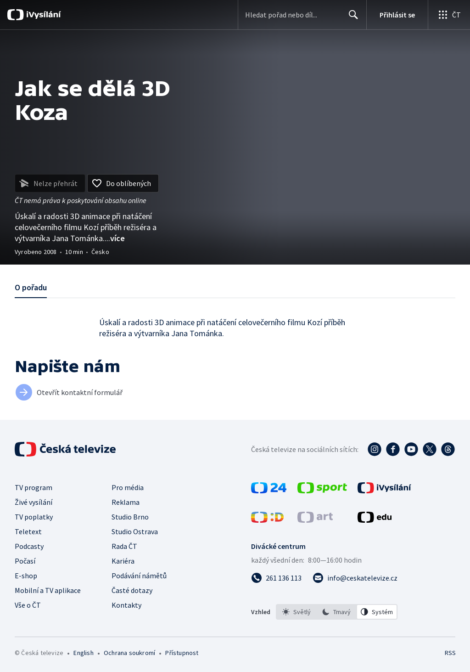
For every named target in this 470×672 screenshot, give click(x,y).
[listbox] (336, 612)
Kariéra (123, 560)
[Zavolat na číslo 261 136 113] (276, 577)
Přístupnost (181, 653)
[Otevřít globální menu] (449, 14)
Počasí (25, 560)
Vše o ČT (28, 605)
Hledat (351, 18)
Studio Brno (130, 516)
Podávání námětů (139, 575)
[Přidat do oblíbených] (123, 183)
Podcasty (29, 546)
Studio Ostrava (135, 531)
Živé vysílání (33, 502)
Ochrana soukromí (129, 653)
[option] (296, 612)
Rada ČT (124, 546)
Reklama (126, 502)
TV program (33, 487)
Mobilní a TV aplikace (48, 590)
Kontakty (126, 605)
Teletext (28, 531)
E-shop (26, 575)
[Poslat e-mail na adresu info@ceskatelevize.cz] (355, 577)
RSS (450, 653)
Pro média (128, 487)
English (83, 653)
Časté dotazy (132, 590)
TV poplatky (34, 516)
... (115, 238)
